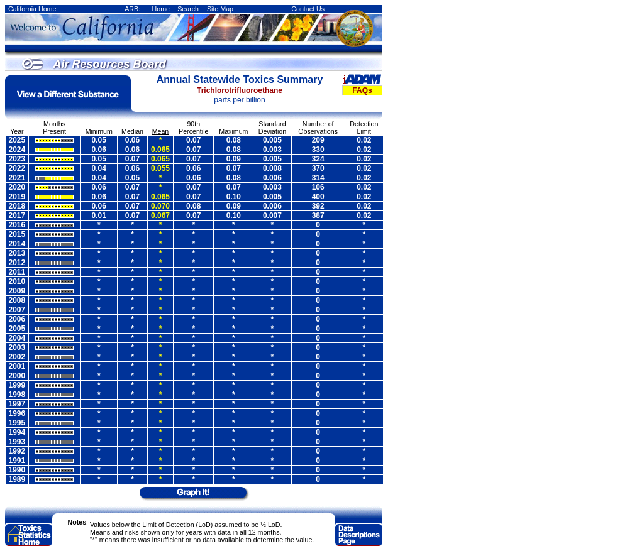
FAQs (362, 90)
